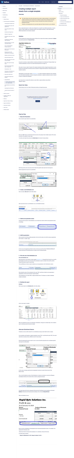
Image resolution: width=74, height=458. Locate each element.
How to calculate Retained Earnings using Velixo (8, 46)
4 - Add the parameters (63, 20)
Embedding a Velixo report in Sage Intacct (10, 37)
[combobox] (65, 2)
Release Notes (5, 10)
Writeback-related (6, 109)
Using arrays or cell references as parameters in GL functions (9, 72)
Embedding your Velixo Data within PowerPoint (9, 40)
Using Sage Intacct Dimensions (9, 88)
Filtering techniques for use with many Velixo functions (9, 43)
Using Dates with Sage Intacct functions (9, 77)
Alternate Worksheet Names (63, 25)
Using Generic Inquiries (7, 105)
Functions (4, 6)
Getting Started (5, 8)
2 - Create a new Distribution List (64, 16)
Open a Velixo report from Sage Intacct (9, 63)
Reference (5, 98)
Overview (60, 8)
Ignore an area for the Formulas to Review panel (10, 49)
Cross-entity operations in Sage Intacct (9, 29)
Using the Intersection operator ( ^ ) (10, 91)
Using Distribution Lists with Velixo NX (10, 85)
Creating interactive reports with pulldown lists (9, 26)
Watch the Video (61, 11)
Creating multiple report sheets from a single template (10, 82)
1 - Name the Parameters (63, 15)
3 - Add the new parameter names (64, 18)
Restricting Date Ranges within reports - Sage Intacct (9, 66)
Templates (4, 12)
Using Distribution (7, 79)
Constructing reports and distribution (9, 21)
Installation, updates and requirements (7, 96)
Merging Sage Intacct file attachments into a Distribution (9, 52)
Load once (37, 101)
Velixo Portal (5, 107)
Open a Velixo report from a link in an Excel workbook (10, 60)
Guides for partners (6, 93)
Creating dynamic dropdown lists (9, 23)
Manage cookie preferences (37, 98)
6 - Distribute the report (63, 23)
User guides (20, 5)
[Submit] (59, 2)
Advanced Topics (6, 19)
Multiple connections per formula (9, 55)
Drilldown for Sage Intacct (8, 34)
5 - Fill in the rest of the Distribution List (65, 21)
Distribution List (35, 73)
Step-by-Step (60, 13)
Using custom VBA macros (9, 74)
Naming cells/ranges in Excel (9, 57)
